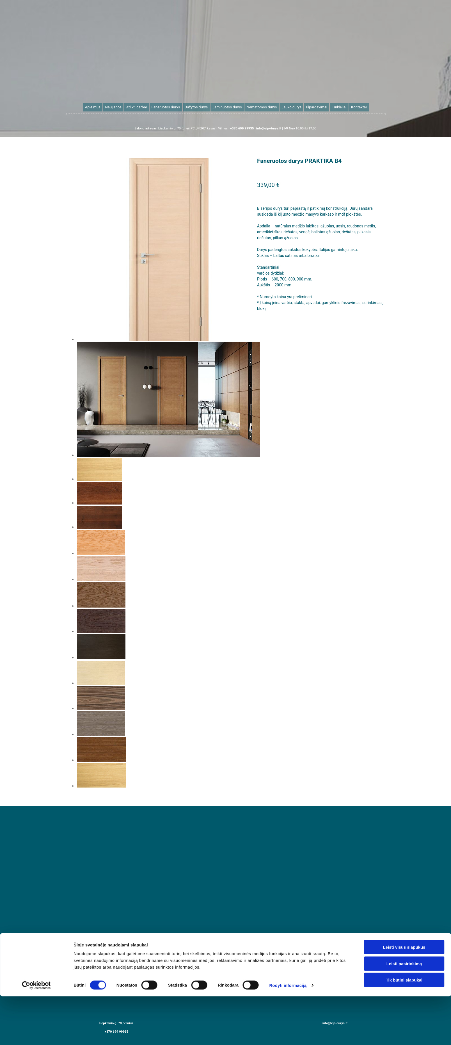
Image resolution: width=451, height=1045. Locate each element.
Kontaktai (350, 107)
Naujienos (121, 107)
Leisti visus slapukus (404, 995)
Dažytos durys (198, 107)
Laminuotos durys (227, 107)
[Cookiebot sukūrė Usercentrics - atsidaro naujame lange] (36, 1034)
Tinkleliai (331, 107)
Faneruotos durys (170, 107)
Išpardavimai (310, 107)
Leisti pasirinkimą (404, 1012)
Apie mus (102, 107)
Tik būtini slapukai (404, 1028)
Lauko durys (287, 107)
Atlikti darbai (142, 107)
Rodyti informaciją (287, 1034)
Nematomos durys (259, 107)
